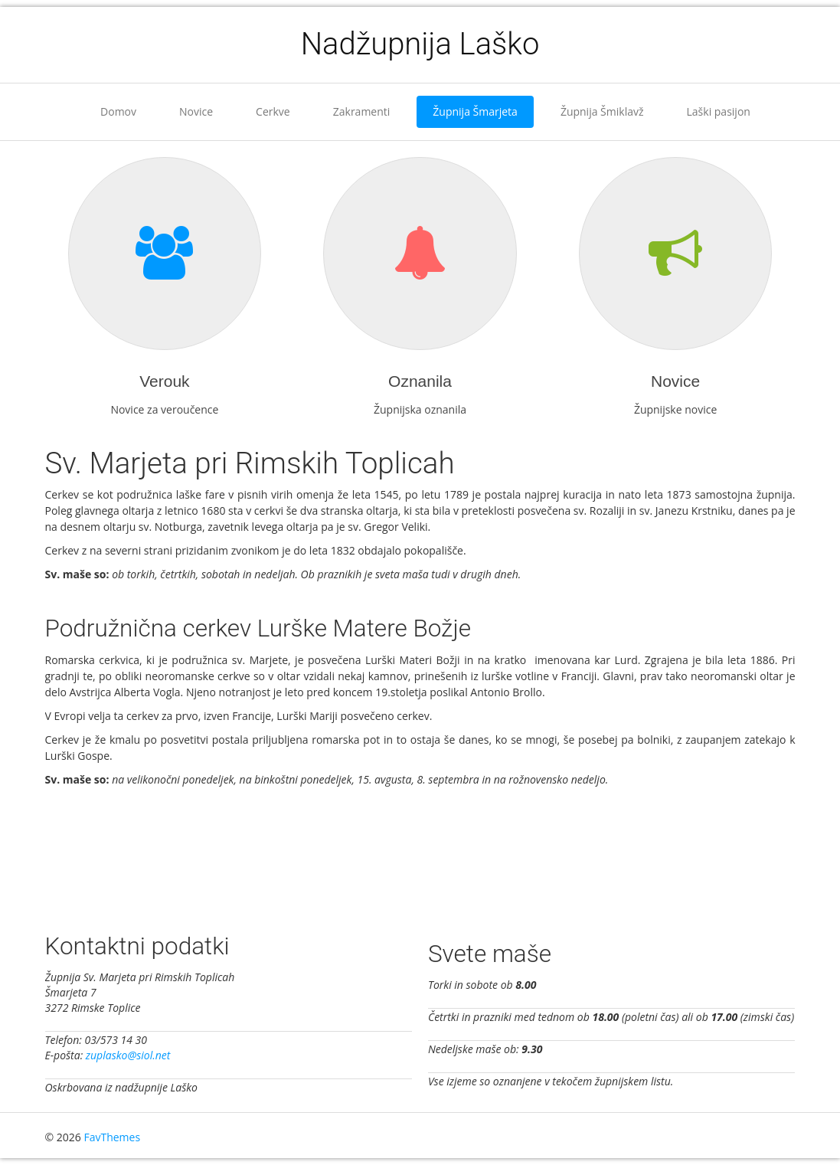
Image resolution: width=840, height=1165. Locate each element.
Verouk (164, 381)
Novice (196, 111)
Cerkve (273, 111)
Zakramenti (362, 111)
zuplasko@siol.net (128, 1055)
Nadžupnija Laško (420, 44)
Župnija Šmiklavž (602, 111)
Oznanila (420, 381)
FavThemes (111, 1137)
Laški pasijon (718, 111)
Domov (118, 111)
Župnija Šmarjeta (475, 111)
